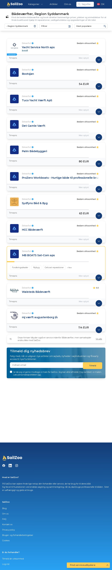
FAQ (4, 519)
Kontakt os (7, 524)
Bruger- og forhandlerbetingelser (17, 535)
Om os (67, 4)
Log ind (5, 564)
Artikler (54, 4)
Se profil (25, 50)
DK (100, 4)
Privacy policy (8, 530)
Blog (4, 508)
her (39, 375)
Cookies (6, 540)
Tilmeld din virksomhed (13, 559)
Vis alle (99, 339)
